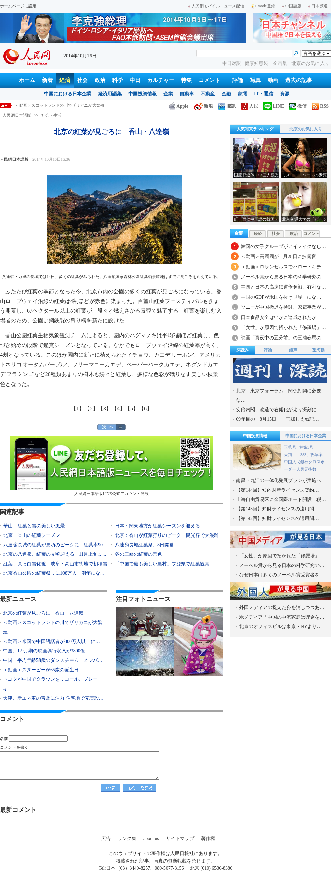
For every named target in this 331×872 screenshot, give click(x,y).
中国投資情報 (142, 93)
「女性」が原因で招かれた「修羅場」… (283, 327)
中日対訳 (231, 63)
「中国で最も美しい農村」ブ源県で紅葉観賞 (162, 563)
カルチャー (160, 80)
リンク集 (127, 838)
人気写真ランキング (255, 129)
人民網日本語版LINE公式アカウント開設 (111, 466)
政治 (100, 80)
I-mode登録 (263, 6)
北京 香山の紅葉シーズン (31, 535)
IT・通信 (263, 93)
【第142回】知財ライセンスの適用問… (277, 518)
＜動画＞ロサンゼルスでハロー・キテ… (283, 266)
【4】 (118, 409)
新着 (47, 80)
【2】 (91, 409)
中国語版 (291, 6)
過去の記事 (298, 80)
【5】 (131, 409)
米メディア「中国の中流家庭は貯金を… (281, 617)
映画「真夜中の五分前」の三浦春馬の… (283, 337)
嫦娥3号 (306, 447)
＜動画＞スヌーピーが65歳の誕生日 (41, 669)
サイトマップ (180, 838)
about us (151, 838)
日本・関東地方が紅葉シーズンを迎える (157, 525)
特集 (186, 80)
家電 (242, 93)
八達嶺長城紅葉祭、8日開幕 (144, 544)
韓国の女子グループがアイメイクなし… (283, 246)
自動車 (187, 93)
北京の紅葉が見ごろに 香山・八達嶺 (49, 105)
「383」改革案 (309, 454)
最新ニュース (18, 599)
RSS (320, 106)
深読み (242, 350)
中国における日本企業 (67, 93)
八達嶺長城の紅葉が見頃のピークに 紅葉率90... (54, 544)
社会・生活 (51, 115)
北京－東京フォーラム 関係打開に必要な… (278, 395)
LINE (273, 106)
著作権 (208, 838)
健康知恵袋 (257, 63)
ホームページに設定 (18, 6)
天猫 (288, 454)
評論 (237, 80)
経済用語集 (110, 93)
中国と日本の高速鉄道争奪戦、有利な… (283, 287)
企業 (168, 93)
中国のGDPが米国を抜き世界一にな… (281, 297)
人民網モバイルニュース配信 (216, 6)
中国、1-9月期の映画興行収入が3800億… (46, 650)
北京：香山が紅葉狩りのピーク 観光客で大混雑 (167, 535)
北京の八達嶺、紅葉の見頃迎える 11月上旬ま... (54, 554)
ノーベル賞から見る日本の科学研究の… (283, 276)
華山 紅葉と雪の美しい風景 (34, 525)
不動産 (208, 93)
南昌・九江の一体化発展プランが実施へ (278, 480)
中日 (135, 80)
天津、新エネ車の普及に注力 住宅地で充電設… (53, 698)
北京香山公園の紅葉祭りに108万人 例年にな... (53, 573)
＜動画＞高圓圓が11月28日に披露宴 (278, 256)
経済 (64, 80)
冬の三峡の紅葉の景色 (138, 554)
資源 (284, 93)
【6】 (145, 409)
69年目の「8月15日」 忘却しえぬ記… (277, 419)
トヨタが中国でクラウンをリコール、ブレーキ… (50, 684)
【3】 (104, 409)
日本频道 (318, 6)
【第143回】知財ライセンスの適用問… (277, 509)
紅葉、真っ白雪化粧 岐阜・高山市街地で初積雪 (55, 563)
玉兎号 (290, 447)
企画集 (280, 63)
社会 (82, 80)
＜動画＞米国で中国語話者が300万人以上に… (51, 641)
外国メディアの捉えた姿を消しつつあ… (281, 607)
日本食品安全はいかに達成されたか (278, 317)
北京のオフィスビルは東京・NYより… (280, 626)
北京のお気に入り (310, 63)
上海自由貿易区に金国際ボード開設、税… (281, 499)
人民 (249, 106)
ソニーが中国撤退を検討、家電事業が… (283, 307)
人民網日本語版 (17, 115)
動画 (273, 80)
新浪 (203, 106)
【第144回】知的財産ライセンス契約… (277, 490)
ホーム (27, 80)
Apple (178, 106)
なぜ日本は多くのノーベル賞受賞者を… (281, 574)
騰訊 (227, 106)
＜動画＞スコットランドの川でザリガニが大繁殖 (52, 627)
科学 (117, 80)
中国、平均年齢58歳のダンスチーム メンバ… (52, 660)
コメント (209, 80)
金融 (226, 93)
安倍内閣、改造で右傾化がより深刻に (276, 409)
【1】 (77, 409)
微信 (298, 106)
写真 (255, 80)
